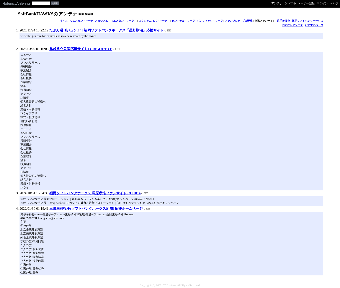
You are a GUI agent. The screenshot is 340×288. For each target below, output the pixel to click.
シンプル (290, 3)
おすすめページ (314, 25)
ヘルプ (334, 3)
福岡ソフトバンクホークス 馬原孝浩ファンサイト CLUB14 (95, 193)
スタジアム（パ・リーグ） (154, 20)
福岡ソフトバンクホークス (307, 20)
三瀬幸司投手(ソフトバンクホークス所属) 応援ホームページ (96, 208)
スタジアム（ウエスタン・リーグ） (116, 20)
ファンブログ (232, 20)
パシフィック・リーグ (210, 20)
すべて (64, 20)
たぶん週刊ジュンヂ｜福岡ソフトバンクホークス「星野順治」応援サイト (106, 30)
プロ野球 (247, 20)
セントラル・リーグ (183, 20)
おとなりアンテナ (292, 25)
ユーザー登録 (306, 3)
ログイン (322, 3)
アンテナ (277, 3)
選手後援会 (283, 20)
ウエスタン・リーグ (81, 20)
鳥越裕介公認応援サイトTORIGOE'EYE (80, 49)
